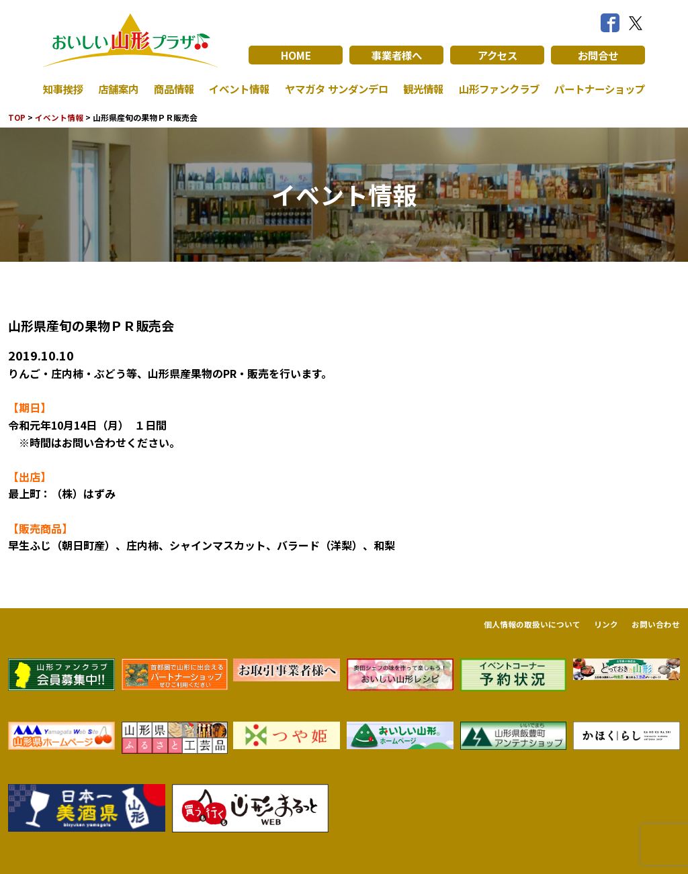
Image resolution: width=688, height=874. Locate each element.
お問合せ (597, 55)
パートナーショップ (596, 89)
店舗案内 (117, 89)
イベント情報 (235, 89)
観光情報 (419, 89)
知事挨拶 (64, 89)
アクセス (497, 55)
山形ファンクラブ (495, 89)
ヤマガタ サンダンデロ (333, 89)
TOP (17, 117)
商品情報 (171, 89)
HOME (296, 55)
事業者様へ (396, 55)
